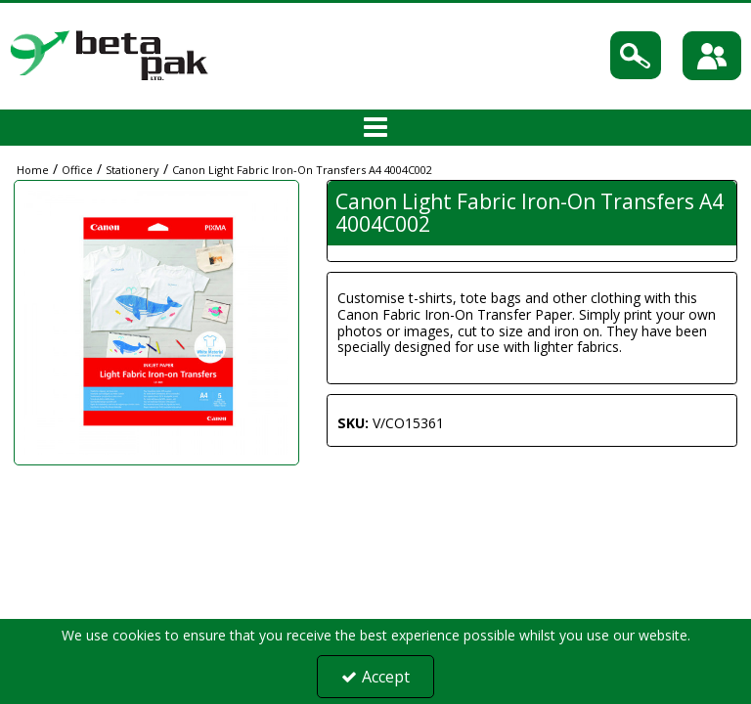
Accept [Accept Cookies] (375, 676)
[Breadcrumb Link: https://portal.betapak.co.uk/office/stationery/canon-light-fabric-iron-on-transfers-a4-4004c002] (302, 168)
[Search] (635, 55)
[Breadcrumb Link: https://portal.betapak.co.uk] (33, 168)
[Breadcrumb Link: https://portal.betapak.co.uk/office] (77, 168)
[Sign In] (712, 55)
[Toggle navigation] (376, 128)
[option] (156, 323)
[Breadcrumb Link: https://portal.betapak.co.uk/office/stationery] (132, 168)
